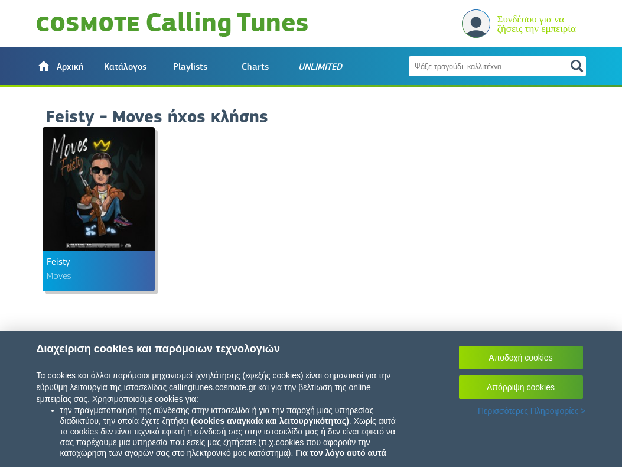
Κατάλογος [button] (125, 67)
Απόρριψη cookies (521, 387)
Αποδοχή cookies (520, 357)
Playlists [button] (190, 67)
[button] (60, 66)
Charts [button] (255, 67)
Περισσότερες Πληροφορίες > (532, 411)
